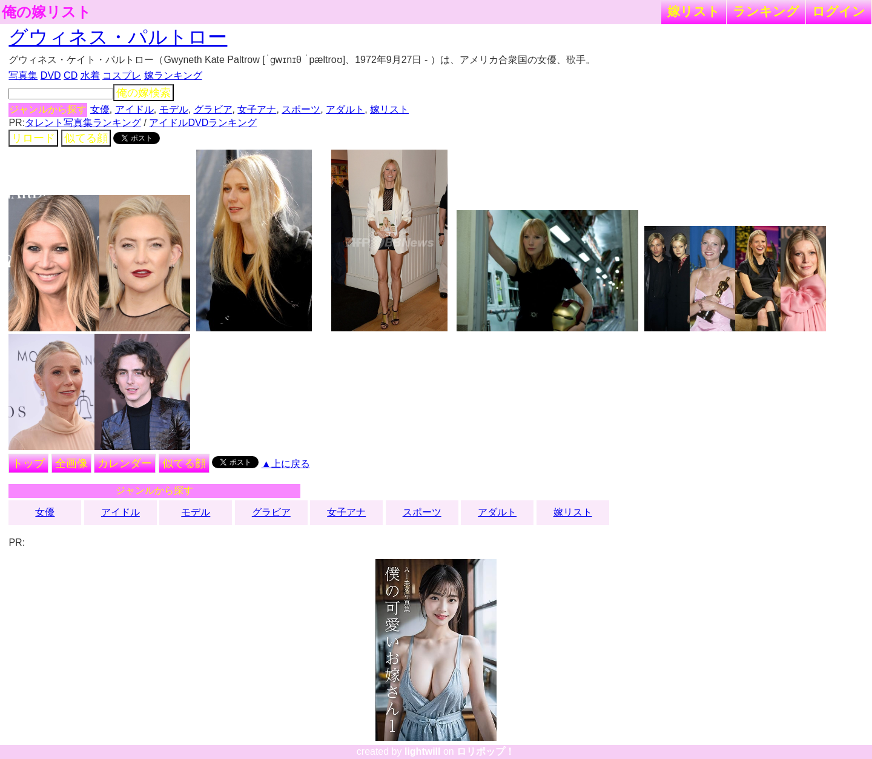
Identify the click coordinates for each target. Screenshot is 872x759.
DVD (51, 75)
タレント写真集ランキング (83, 123)
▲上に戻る (286, 464)
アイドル (134, 109)
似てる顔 (86, 138)
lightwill (423, 751)
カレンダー (124, 463)
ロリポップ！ (486, 751)
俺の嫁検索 (143, 93)
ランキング (766, 11)
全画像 (71, 463)
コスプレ (121, 75)
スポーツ (301, 109)
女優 (100, 109)
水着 (90, 75)
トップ (28, 463)
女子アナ (256, 109)
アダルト (345, 109)
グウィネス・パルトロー (117, 37)
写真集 (23, 75)
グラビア (213, 109)
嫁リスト (693, 11)
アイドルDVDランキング (203, 123)
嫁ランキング (173, 75)
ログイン (838, 11)
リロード (33, 138)
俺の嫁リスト (46, 12)
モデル (173, 109)
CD (71, 75)
